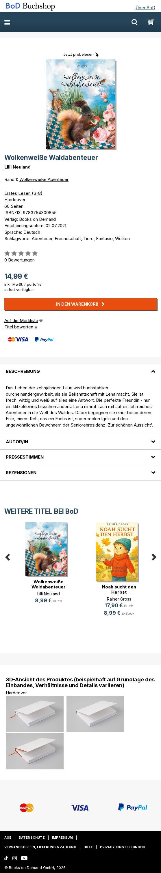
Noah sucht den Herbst (119, 589)
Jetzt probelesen (78, 54)
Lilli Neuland (17, 167)
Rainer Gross (119, 599)
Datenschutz (32, 837)
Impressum (62, 837)
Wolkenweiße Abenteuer (44, 179)
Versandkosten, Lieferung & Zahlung (40, 847)
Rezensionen (21, 472)
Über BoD (145, 7)
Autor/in (17, 441)
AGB (8, 837)
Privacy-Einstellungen (122, 847)
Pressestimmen (25, 457)
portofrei (34, 284)
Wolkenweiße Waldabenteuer (49, 584)
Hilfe (88, 847)
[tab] (80, 368)
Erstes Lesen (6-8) (23, 193)
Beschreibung (23, 371)
